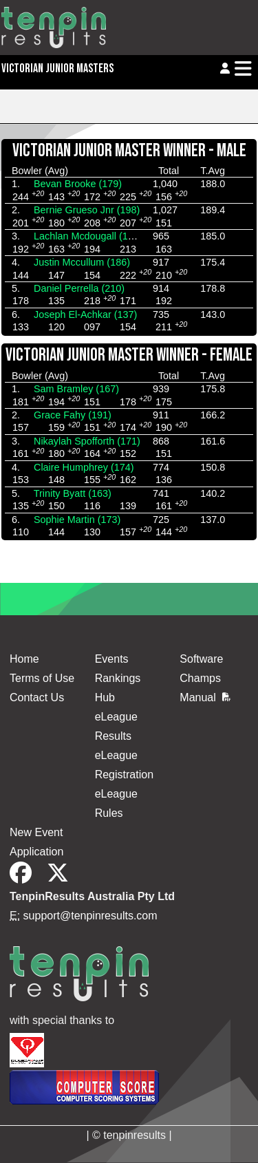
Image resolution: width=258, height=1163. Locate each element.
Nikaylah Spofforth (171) (87, 441)
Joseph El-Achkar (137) (85, 314)
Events (112, 659)
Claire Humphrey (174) (84, 467)
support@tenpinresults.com (90, 915)
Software (201, 659)
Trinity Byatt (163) (72, 493)
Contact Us (37, 697)
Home (24, 659)
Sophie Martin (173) (77, 519)
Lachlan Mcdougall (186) (88, 236)
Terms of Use (42, 678)
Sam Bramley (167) (76, 388)
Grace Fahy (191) (72, 414)
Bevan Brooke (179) (78, 183)
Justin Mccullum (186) (82, 262)
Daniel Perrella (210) (79, 288)
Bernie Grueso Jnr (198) (87, 209)
